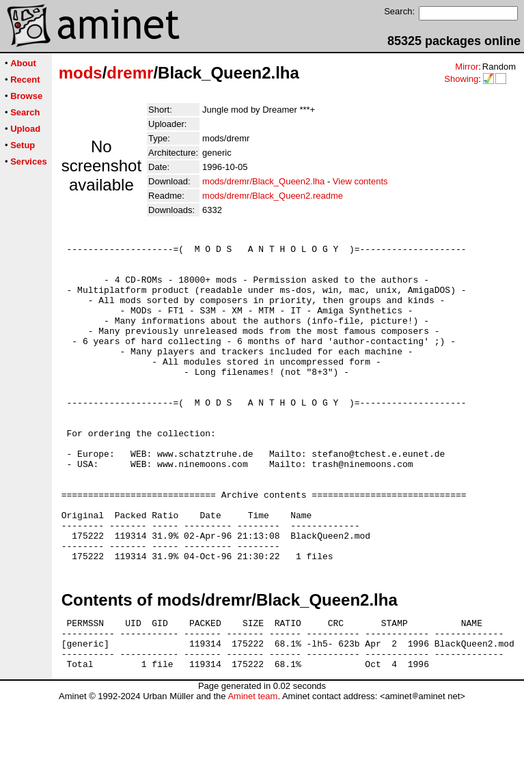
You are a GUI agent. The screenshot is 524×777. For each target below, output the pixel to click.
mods (80, 72)
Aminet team (252, 772)
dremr (130, 72)
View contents (360, 181)
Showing (461, 79)
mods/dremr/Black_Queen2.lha (263, 181)
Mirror (466, 66)
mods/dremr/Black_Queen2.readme (272, 195)
